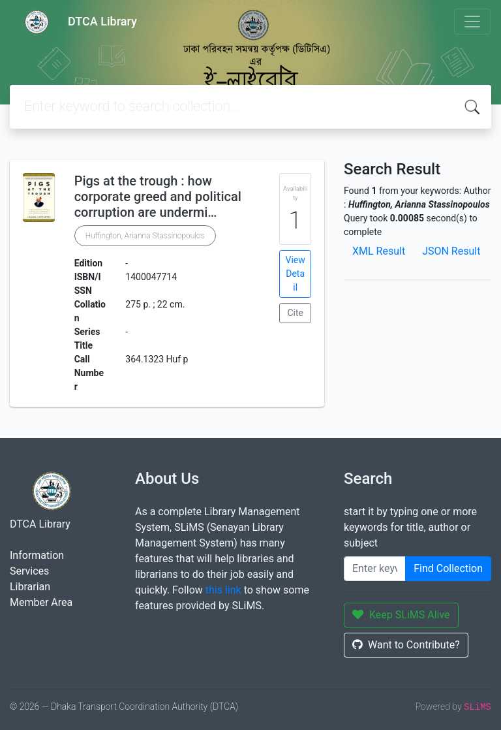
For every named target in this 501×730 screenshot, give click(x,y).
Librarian (30, 586)
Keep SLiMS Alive (401, 615)
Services (29, 571)
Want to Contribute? (406, 645)
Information (37, 555)
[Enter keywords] (375, 568)
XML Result (378, 251)
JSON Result (451, 251)
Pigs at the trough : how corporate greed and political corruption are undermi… (157, 196)
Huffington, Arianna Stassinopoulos (145, 235)
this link (223, 590)
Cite (295, 313)
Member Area (41, 602)
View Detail (295, 274)
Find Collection (448, 568)
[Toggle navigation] (472, 21)
